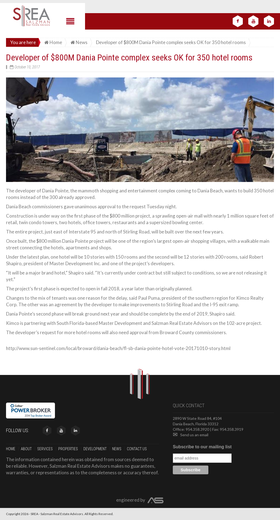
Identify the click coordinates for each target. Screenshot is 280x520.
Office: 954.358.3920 (191, 429)
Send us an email (190, 434)
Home (11, 449)
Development (95, 449)
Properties (68, 449)
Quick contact (189, 405)
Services (45, 449)
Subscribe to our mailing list (202, 446)
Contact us (137, 449)
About (27, 449)
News (117, 449)
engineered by (140, 500)
